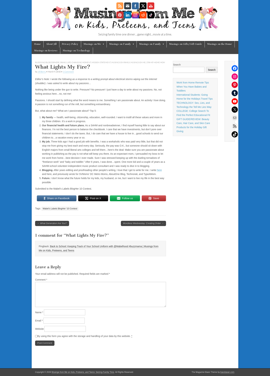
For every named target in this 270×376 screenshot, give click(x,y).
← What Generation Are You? (52, 223)
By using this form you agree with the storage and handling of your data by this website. (84, 336)
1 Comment (68, 71)
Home (37, 44)
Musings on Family (120, 44)
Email (39, 320)
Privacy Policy (70, 44)
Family (63, 62)
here (159, 170)
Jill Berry (42, 71)
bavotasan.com (227, 372)
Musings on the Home (219, 44)
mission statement (101, 62)
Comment (41, 279)
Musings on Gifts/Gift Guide (185, 44)
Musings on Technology (76, 50)
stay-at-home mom (155, 62)
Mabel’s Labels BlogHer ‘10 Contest (60, 208)
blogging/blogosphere (47, 62)
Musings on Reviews (46, 50)
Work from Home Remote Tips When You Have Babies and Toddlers (192, 86)
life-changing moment (79, 62)
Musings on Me (92, 44)
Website (39, 328)
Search (177, 64)
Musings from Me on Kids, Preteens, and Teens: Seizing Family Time (83, 372)
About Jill (51, 44)
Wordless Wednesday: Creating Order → (143, 223)
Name (39, 312)
